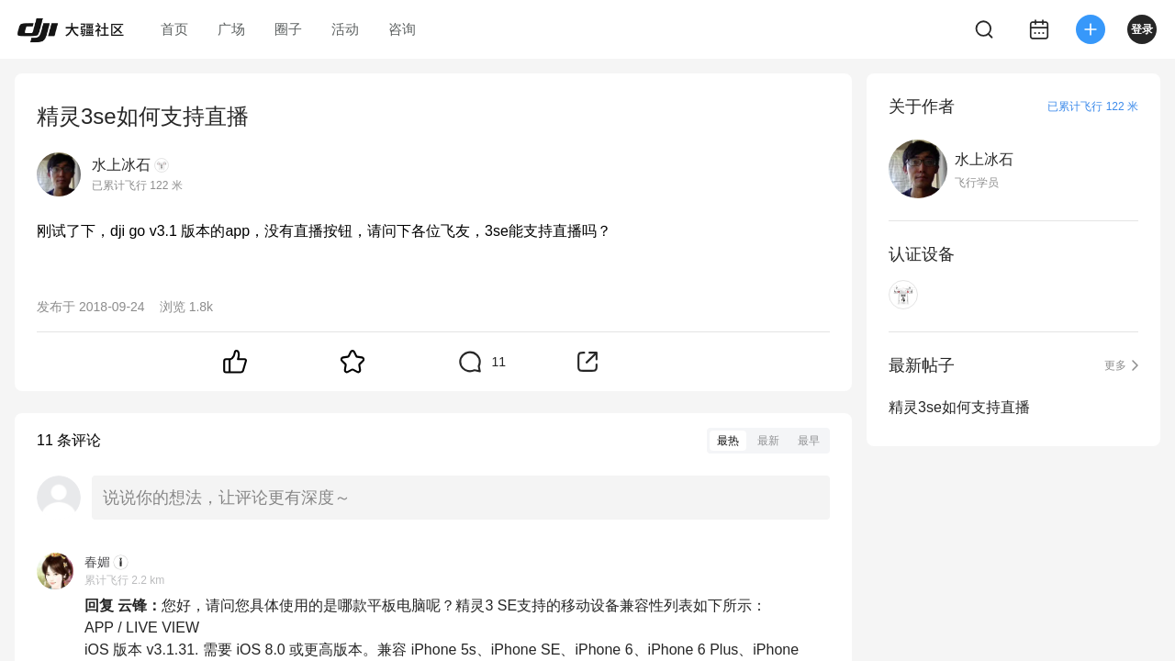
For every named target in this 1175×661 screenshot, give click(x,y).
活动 (345, 29)
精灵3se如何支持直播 (959, 407)
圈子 (288, 29)
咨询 (402, 29)
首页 (174, 29)
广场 (231, 29)
